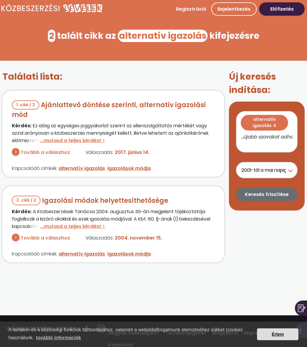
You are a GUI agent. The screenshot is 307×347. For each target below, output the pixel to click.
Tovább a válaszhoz (45, 152)
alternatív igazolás (82, 168)
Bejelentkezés (234, 9)
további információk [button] (58, 337)
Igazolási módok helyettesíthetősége (90, 200)
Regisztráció (191, 9)
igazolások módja (129, 168)
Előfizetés (282, 9)
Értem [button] (278, 334)
